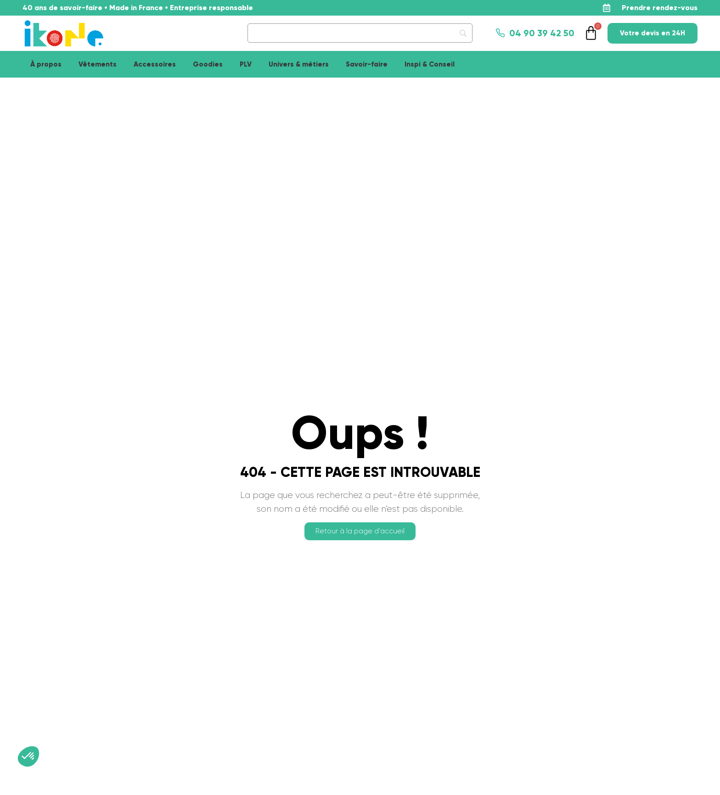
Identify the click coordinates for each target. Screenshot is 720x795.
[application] (697, 772)
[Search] (360, 33)
